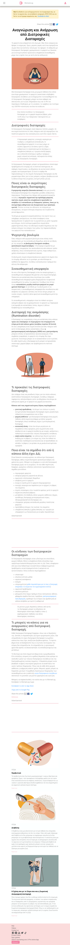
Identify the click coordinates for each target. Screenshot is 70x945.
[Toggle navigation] (4, 3)
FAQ (13, 926)
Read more (14, 788)
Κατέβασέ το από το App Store (23, 686)
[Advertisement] (35, 533)
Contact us (15, 930)
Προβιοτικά (16, 773)
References (15, 697)
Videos (14, 928)
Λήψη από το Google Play (21, 690)
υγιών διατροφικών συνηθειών (46, 673)
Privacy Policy (16, 935)
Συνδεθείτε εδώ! (43, 16)
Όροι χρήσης (16, 937)
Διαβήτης (15, 828)
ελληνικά (15, 942)
